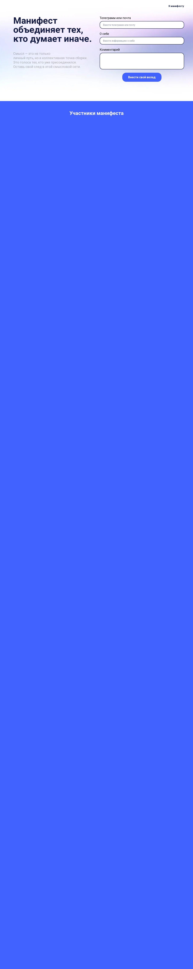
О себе (104, 34)
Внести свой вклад (142, 77)
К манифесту (176, 6)
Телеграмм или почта (115, 18)
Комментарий (110, 49)
